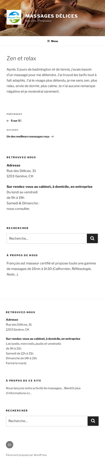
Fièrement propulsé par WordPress (26, 454)
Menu (52, 41)
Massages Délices (51, 16)
